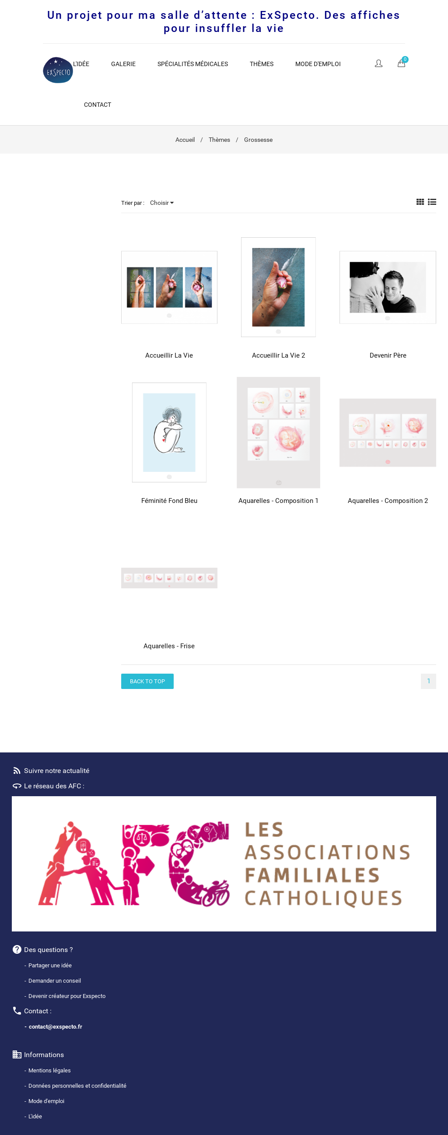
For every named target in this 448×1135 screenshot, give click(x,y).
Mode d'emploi (318, 63)
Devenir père (388, 355)
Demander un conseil (54, 980)
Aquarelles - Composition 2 (388, 501)
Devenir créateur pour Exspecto (66, 996)
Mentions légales (49, 1070)
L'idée (81, 63)
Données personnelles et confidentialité (77, 1085)
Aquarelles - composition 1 (278, 501)
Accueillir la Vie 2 (278, 355)
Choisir (162, 202)
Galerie (123, 63)
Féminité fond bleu (169, 501)
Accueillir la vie (169, 355)
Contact (97, 104)
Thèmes (261, 63)
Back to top (147, 681)
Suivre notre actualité (50, 770)
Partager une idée (50, 965)
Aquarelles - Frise (169, 646)
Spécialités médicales (193, 63)
